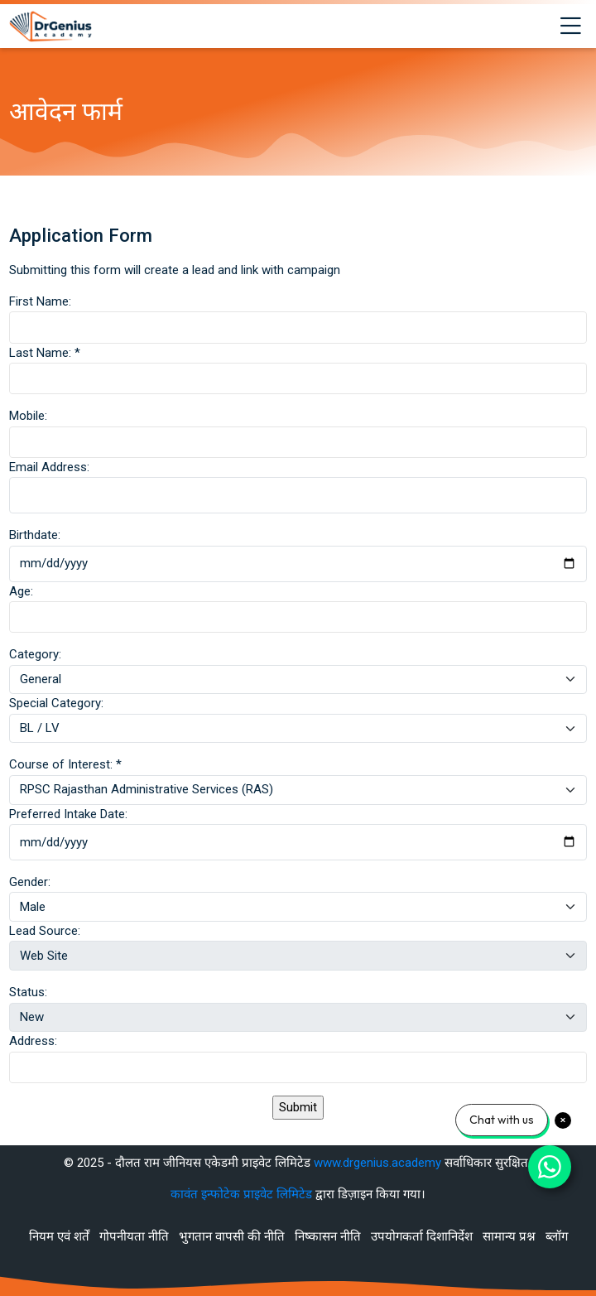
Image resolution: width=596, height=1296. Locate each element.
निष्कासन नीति (328, 1236)
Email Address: (49, 467)
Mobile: (28, 415)
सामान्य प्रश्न (509, 1236)
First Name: (40, 301)
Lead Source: (44, 930)
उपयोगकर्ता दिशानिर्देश (422, 1236)
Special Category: (56, 703)
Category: (35, 654)
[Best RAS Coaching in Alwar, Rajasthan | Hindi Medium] (50, 26)
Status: (28, 992)
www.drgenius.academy (377, 1162)
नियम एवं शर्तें (59, 1236)
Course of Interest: (65, 764)
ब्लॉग (557, 1236)
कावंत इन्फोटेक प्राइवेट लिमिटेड (243, 1194)
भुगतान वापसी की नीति (232, 1236)
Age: (21, 591)
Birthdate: (34, 535)
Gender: (29, 881)
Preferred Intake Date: (68, 814)
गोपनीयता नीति (134, 1236)
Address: (33, 1040)
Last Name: (44, 352)
